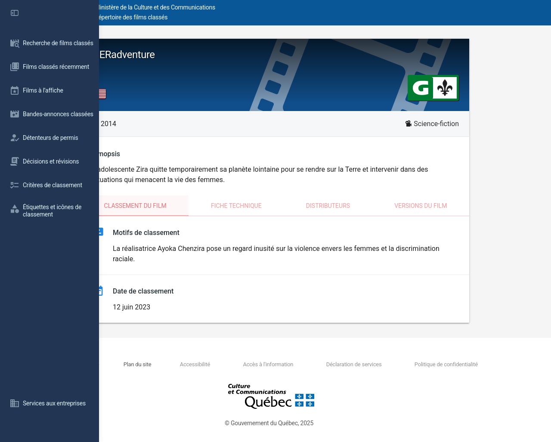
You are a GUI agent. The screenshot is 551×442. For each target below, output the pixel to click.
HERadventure (173, 55)
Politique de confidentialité (456, 364)
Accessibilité (252, 364)
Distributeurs (377, 205)
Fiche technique (285, 205)
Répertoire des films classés (230, 17)
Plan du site (211, 364)
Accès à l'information (310, 364)
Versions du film (470, 205)
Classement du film (185, 205)
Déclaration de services (379, 364)
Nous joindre (173, 364)
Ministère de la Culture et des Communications (254, 7)
